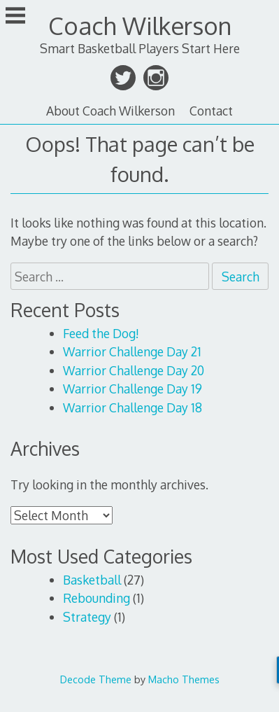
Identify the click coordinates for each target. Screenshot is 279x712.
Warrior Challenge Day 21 (132, 351)
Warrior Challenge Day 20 (133, 370)
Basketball (92, 579)
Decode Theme (95, 679)
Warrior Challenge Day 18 (132, 407)
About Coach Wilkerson (110, 110)
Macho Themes (184, 679)
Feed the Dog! (101, 333)
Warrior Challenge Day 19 (132, 388)
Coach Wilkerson (139, 26)
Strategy (87, 616)
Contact (211, 110)
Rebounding (96, 598)
